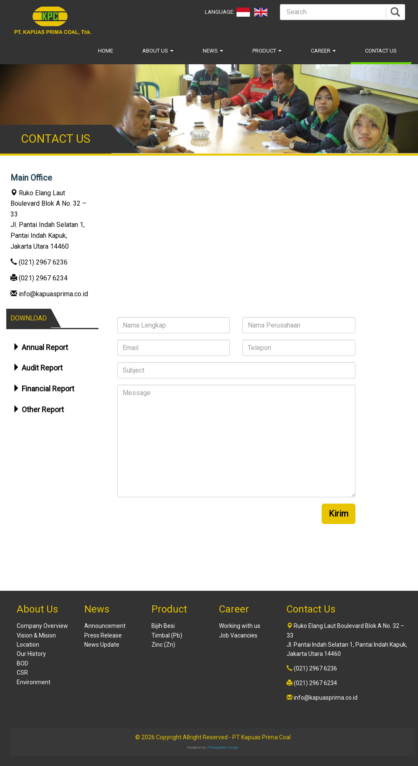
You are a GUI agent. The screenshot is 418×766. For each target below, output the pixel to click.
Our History (31, 653)
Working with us (239, 625)
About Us (158, 51)
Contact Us (381, 51)
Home (105, 51)
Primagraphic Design (222, 747)
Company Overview (42, 625)
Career (323, 51)
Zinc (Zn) (163, 644)
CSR (22, 672)
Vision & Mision (36, 635)
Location (28, 644)
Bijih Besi (163, 625)
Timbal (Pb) (166, 635)
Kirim (338, 514)
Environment (33, 682)
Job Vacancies (238, 635)
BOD (22, 663)
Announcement (105, 625)
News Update (101, 644)
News (213, 51)
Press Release (103, 635)
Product (267, 51)
